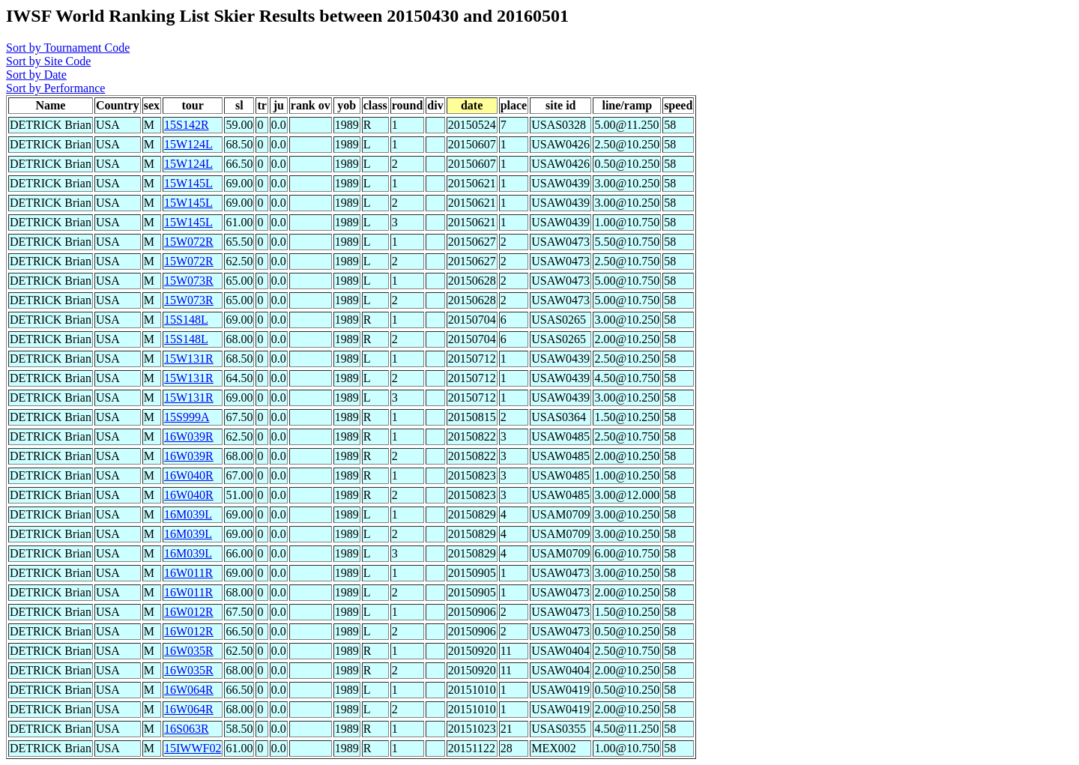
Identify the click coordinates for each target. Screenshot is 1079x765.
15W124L (188, 144)
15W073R (189, 280)
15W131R (189, 358)
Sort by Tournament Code (68, 47)
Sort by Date (36, 74)
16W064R (189, 689)
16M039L (188, 514)
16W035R (189, 650)
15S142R (186, 124)
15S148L (186, 319)
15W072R (189, 241)
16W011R (188, 572)
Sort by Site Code (48, 61)
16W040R (189, 475)
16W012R (189, 611)
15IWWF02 (192, 748)
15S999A (186, 417)
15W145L (188, 183)
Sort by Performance (55, 88)
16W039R (189, 436)
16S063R (186, 728)
